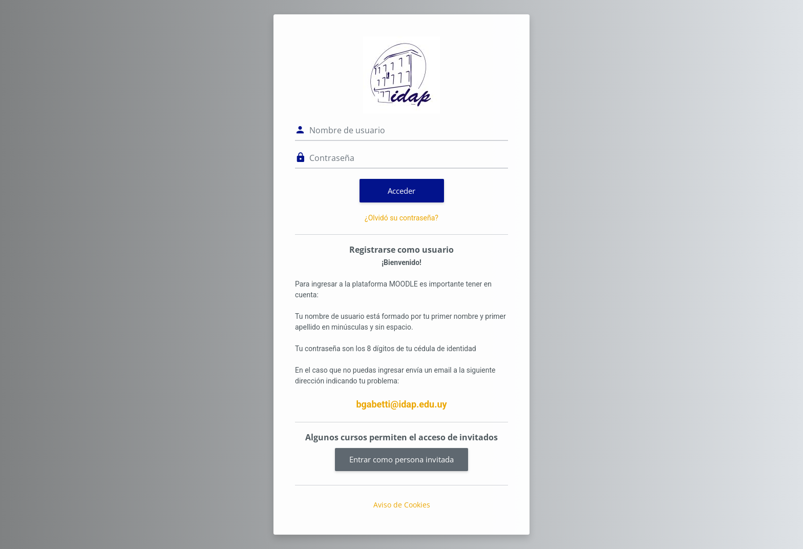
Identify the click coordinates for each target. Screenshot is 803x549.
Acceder (401, 191)
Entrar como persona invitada (401, 459)
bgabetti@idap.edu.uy (401, 404)
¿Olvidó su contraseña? (401, 218)
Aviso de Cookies (401, 505)
